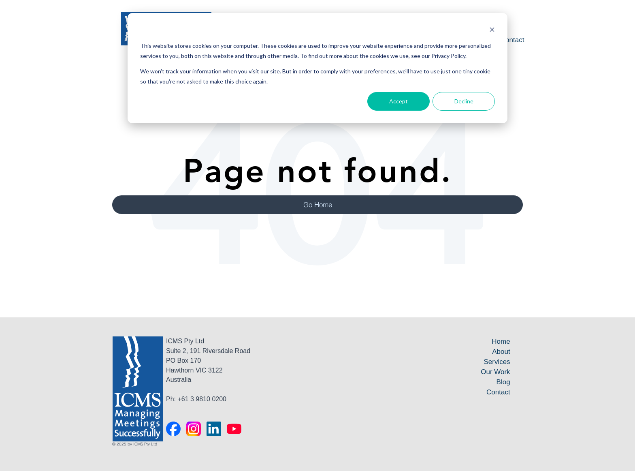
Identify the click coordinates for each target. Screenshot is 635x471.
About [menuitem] (501, 351)
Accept (398, 101)
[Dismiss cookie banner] (492, 31)
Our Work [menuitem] (495, 372)
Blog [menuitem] (503, 382)
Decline (463, 101)
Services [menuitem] (497, 362)
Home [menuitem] (501, 341)
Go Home (317, 204)
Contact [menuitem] (512, 40)
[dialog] (317, 68)
